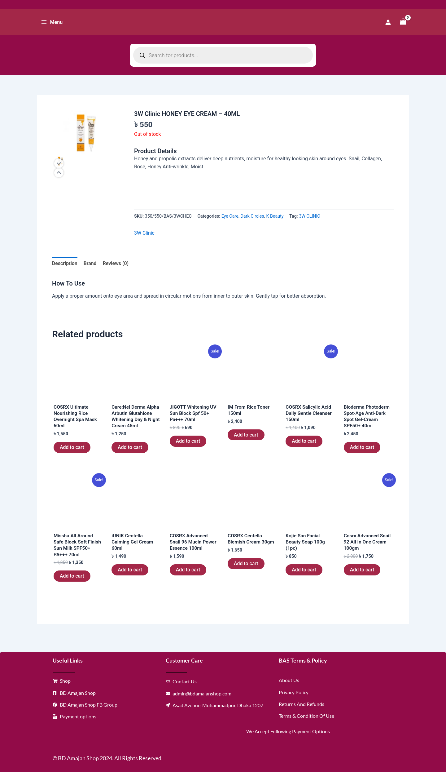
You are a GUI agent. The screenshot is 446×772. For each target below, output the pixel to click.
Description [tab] (64, 263)
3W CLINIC (310, 216)
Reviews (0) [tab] (116, 263)
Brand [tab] (90, 263)
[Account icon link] (388, 22)
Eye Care (229, 216)
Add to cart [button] (72, 448)
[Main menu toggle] (51, 22)
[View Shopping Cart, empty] (403, 22)
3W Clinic (144, 233)
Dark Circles (253, 216)
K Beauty (275, 216)
